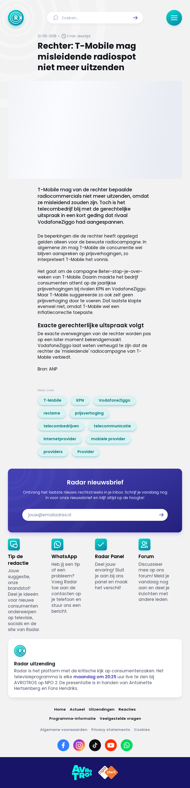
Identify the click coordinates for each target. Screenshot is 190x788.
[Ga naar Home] (16, 18)
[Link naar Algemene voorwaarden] (63, 729)
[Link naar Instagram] (79, 745)
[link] (52, 400)
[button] (135, 18)
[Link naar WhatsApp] (127, 745)
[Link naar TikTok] (95, 745)
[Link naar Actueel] (77, 709)
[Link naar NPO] (108, 772)
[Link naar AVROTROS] (82, 772)
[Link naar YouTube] (111, 745)
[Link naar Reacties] (127, 709)
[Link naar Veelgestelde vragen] (120, 718)
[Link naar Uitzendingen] (102, 709)
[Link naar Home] (60, 709)
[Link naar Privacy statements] (110, 729)
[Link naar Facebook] (63, 745)
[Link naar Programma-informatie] (72, 718)
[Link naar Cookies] (142, 729)
